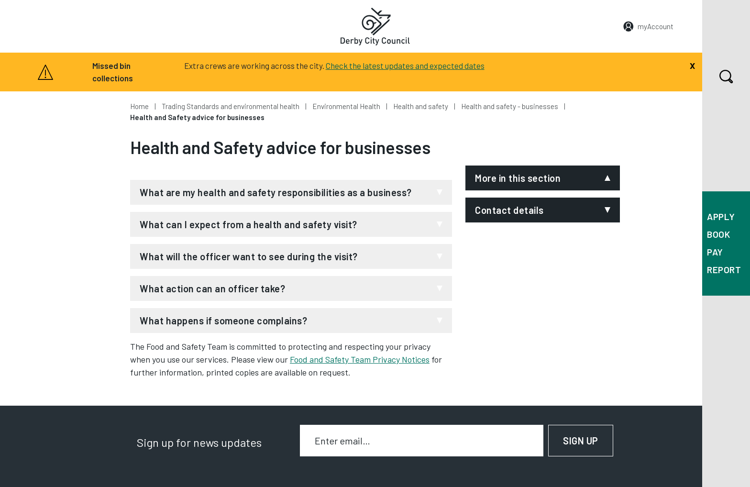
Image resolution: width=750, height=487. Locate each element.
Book (718, 234)
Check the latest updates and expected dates (405, 65)
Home (139, 106)
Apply (721, 216)
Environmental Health (346, 106)
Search (717, 76)
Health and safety (420, 106)
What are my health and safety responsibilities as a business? (276, 192)
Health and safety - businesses (509, 106)
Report (724, 269)
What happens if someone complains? (223, 320)
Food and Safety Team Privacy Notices (360, 359)
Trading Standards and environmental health (230, 106)
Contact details (509, 210)
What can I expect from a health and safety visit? (248, 224)
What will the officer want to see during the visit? (249, 256)
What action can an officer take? (212, 288)
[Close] (692, 64)
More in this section (518, 178)
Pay (715, 251)
